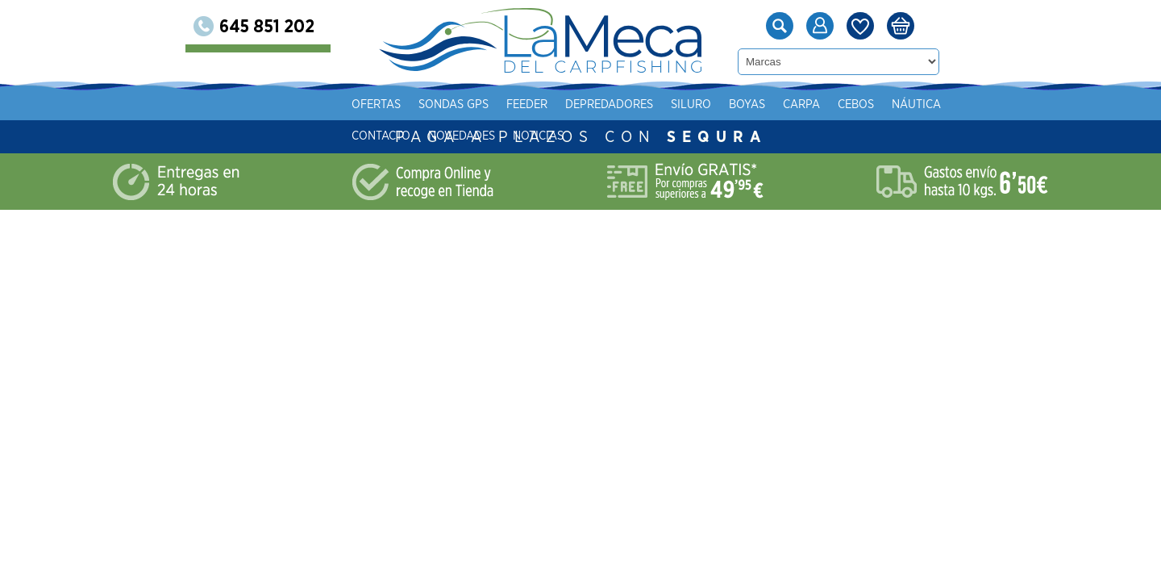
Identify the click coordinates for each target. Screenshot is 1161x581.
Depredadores (609, 104)
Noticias (538, 136)
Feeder (526, 104)
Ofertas (376, 104)
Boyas (747, 104)
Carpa (801, 104)
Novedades (461, 136)
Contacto (381, 136)
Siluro (691, 104)
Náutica (916, 104)
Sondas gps (453, 104)
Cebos (856, 104)
